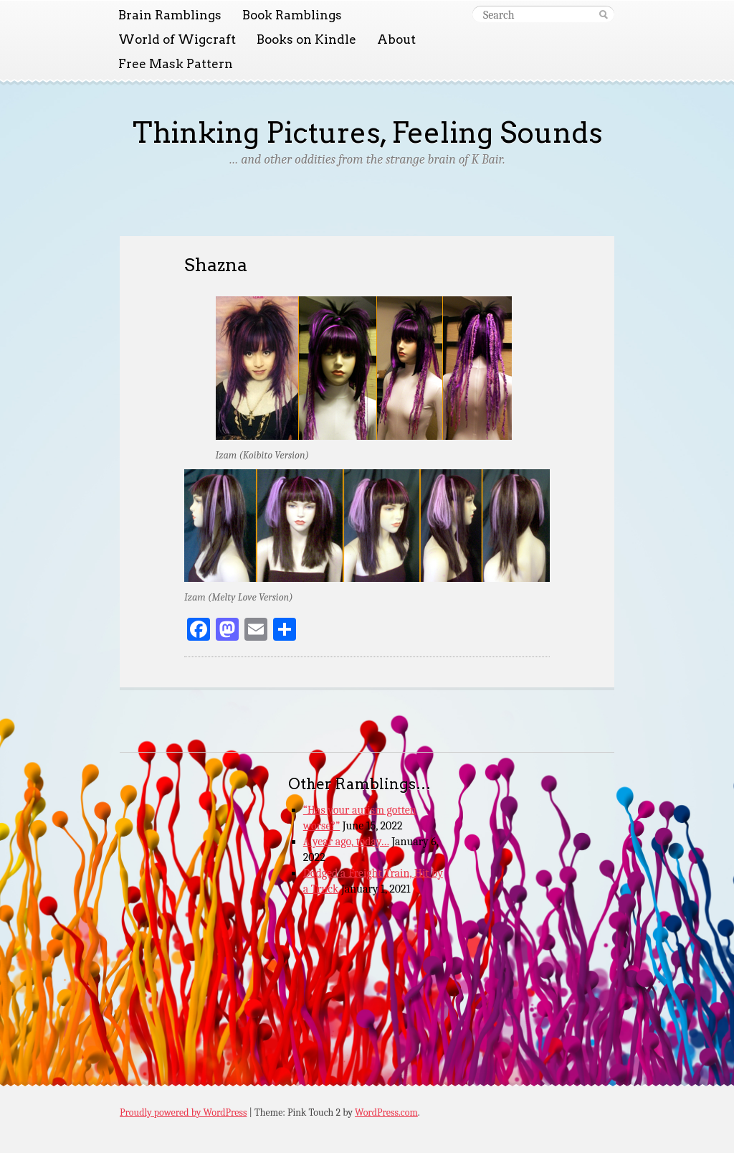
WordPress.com (386, 1112)
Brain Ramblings (169, 15)
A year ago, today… (346, 841)
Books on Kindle (306, 39)
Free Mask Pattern (175, 64)
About (396, 39)
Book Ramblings (292, 15)
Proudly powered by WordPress (183, 1112)
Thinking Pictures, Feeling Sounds (367, 133)
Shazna (215, 264)
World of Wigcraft (177, 39)
